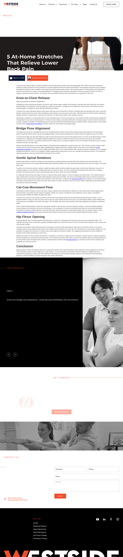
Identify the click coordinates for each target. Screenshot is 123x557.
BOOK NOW (111, 4)
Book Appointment (61, 416)
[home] (11, 4)
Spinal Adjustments (39, 529)
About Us (42, 4)
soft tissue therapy (77, 179)
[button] (52, 4)
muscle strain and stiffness (34, 123)
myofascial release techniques (25, 212)
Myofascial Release (40, 526)
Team (6, 530)
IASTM (35, 523)
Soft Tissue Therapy (40, 535)
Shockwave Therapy (40, 538)
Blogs (85, 4)
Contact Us (93, 4)
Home (6, 524)
